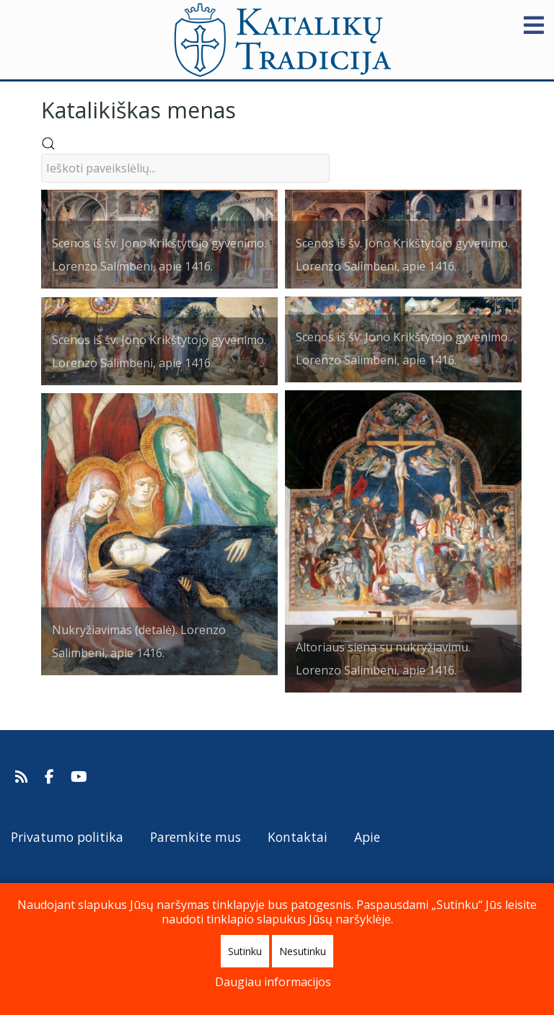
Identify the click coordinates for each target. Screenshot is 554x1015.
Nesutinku (302, 951)
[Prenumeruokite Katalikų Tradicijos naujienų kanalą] (23, 777)
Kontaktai (297, 836)
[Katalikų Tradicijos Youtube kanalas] (79, 777)
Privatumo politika (67, 836)
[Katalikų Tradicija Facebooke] (51, 777)
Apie (367, 836)
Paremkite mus (195, 836)
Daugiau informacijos (273, 982)
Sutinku (245, 951)
